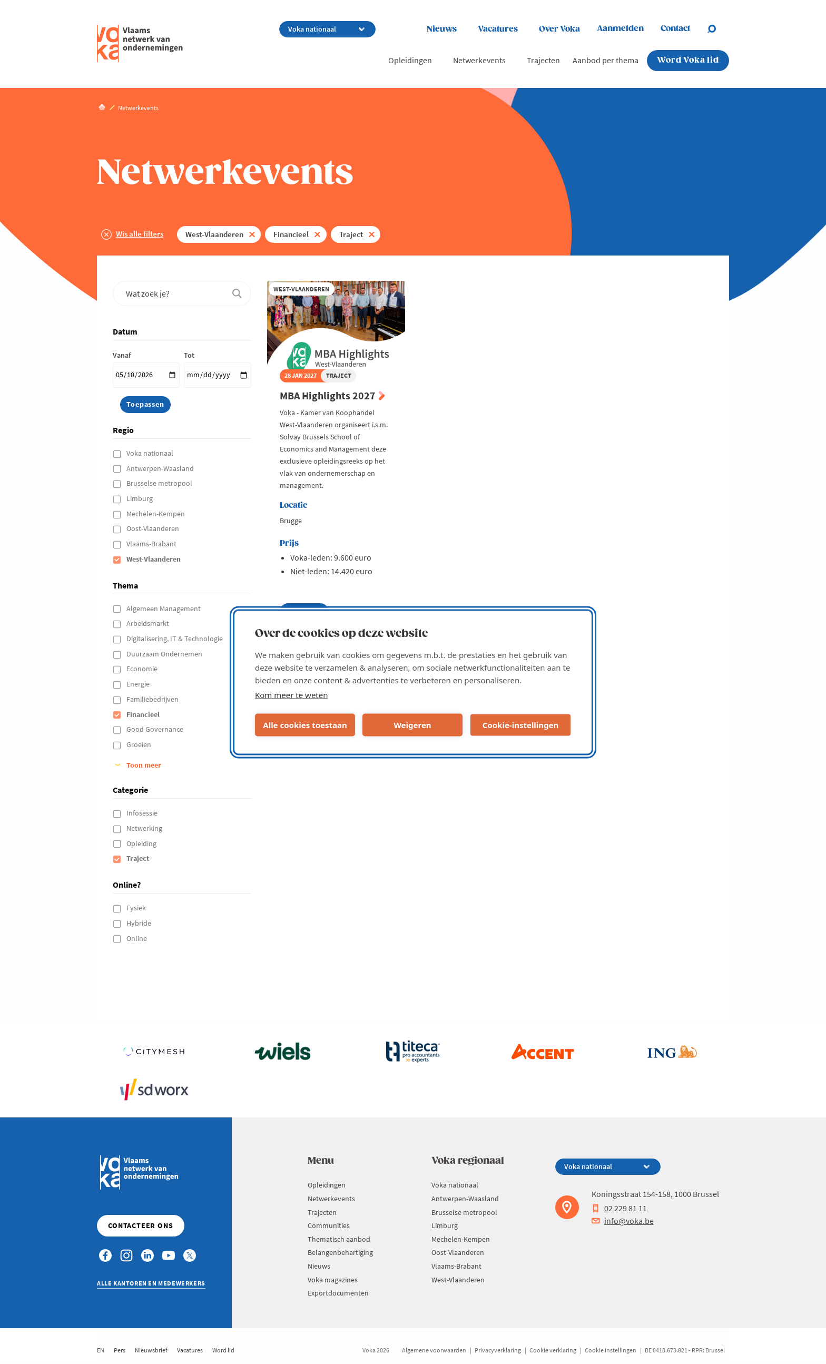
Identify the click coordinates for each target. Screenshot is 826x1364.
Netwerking (145, 828)
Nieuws (442, 29)
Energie (138, 684)
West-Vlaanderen (214, 234)
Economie (142, 668)
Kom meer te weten (291, 694)
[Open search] (718, 29)
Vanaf (122, 355)
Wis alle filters (139, 234)
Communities (329, 1225)
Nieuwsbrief (151, 1350)
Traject (351, 234)
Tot (189, 355)
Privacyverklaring (498, 1350)
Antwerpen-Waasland (160, 468)
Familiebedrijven (153, 699)
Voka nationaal (150, 453)
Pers (119, 1350)
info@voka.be (623, 1220)
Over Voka (559, 29)
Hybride (139, 923)
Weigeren (412, 725)
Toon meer (143, 765)
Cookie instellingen (610, 1350)
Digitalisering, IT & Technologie (175, 638)
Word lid (223, 1350)
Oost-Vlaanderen (153, 528)
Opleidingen (410, 60)
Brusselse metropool (160, 483)
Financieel (291, 234)
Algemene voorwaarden (434, 1350)
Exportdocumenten (338, 1293)
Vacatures (498, 29)
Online (137, 938)
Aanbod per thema (605, 60)
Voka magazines (333, 1279)
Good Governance (155, 729)
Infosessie (142, 813)
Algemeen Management (164, 608)
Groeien (139, 744)
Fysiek (137, 907)
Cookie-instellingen (521, 725)
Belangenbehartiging (340, 1252)
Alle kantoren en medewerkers (151, 1283)
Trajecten (543, 60)
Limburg (140, 498)
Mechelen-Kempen (156, 513)
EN (100, 1350)
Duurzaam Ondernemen (165, 654)
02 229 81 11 (619, 1208)
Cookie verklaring (552, 1350)
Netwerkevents (479, 60)
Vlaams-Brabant (152, 543)
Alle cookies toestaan (305, 725)
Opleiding (142, 843)
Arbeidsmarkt (148, 623)
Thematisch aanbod (339, 1239)
